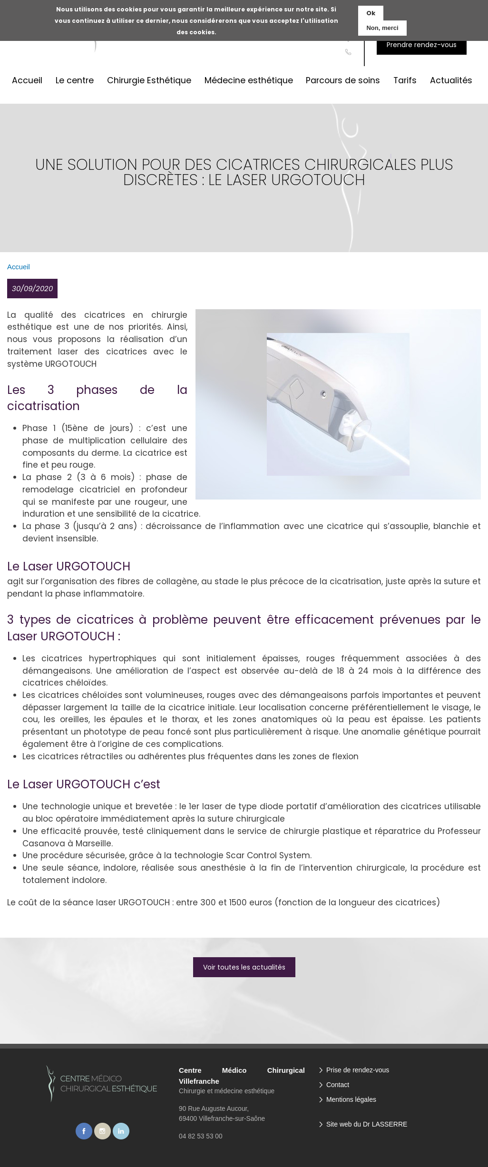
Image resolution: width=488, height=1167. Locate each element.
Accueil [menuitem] (27, 80)
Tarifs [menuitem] (405, 80)
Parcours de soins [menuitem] (343, 80)
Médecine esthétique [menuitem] (249, 80)
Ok (370, 13)
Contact (337, 1085)
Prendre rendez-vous (422, 44)
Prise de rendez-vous (357, 1070)
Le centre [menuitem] (75, 80)
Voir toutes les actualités (244, 967)
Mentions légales (351, 1099)
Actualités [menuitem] (451, 80)
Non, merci (382, 27)
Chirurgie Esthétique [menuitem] (149, 80)
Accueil (18, 267)
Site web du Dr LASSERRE (366, 1124)
